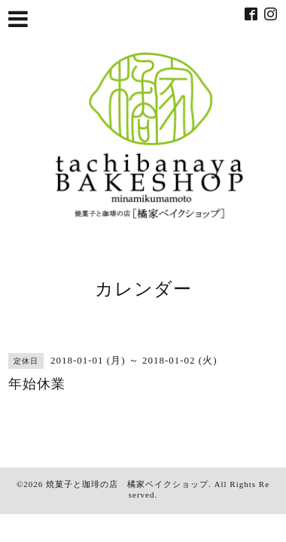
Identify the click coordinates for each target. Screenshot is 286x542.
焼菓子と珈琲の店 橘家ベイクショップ (127, 484)
